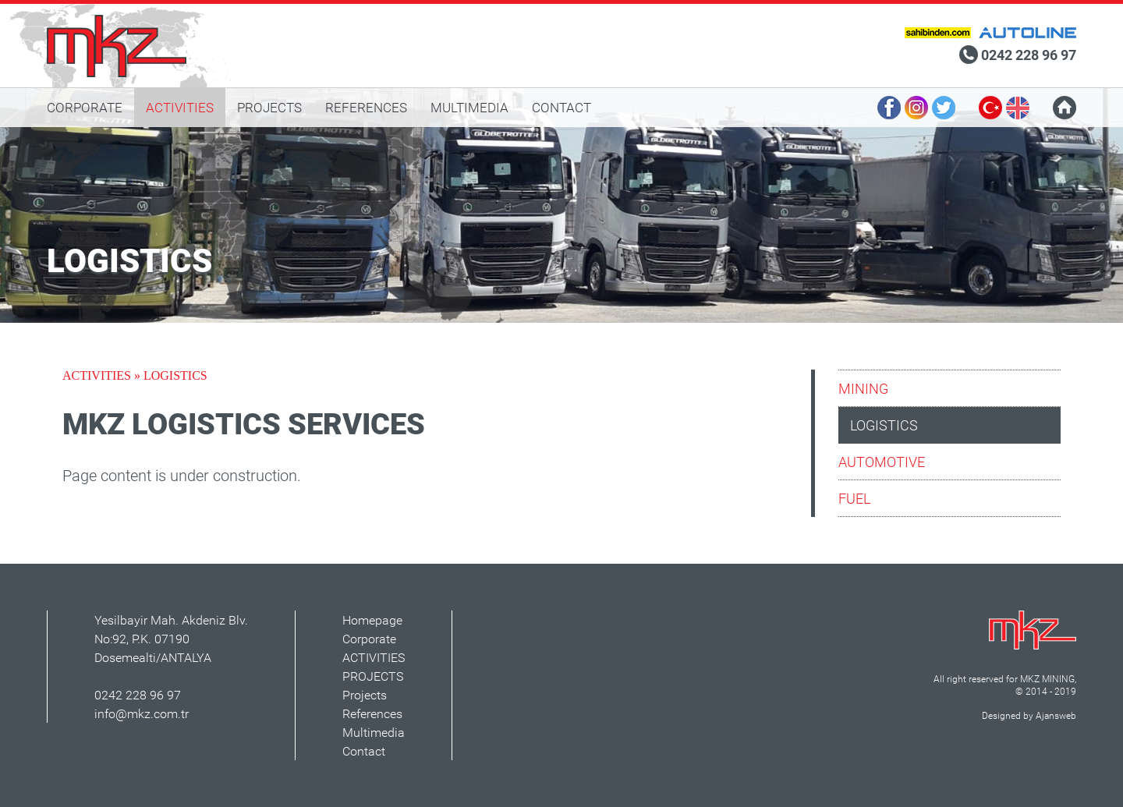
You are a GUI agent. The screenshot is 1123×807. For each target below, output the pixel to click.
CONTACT (561, 107)
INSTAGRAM (916, 107)
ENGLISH (1017, 107)
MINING (863, 388)
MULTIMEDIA (469, 107)
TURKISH (990, 107)
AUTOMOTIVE (881, 461)
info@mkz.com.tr (141, 713)
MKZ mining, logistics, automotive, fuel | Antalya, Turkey (120, 45)
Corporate (369, 638)
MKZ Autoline (1027, 32)
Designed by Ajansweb (1029, 715)
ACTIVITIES (180, 107)
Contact (363, 750)
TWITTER (943, 107)
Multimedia (373, 732)
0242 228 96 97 (1028, 54)
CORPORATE (84, 107)
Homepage (372, 619)
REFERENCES (366, 107)
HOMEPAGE (1064, 107)
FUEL (854, 498)
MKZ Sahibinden (938, 32)
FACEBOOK (889, 107)
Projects (364, 694)
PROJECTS (269, 107)
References (372, 713)
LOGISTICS (884, 425)
